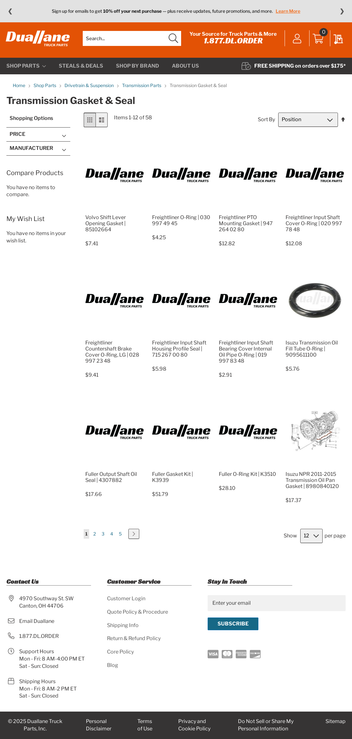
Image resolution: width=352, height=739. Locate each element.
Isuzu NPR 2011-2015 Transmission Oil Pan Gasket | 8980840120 (312, 483)
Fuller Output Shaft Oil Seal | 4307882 (111, 480)
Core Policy (120, 652)
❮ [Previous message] (10, 11)
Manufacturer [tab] (31, 151)
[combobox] (132, 40)
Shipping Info (123, 625)
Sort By (266, 122)
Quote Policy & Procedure (137, 612)
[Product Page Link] (114, 212)
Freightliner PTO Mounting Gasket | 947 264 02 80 (246, 226)
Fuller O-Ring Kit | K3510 (247, 477)
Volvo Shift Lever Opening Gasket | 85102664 (105, 226)
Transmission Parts (142, 88)
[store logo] (38, 40)
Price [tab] (17, 137)
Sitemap (335, 722)
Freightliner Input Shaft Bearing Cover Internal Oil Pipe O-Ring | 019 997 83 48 (246, 354)
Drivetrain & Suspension (90, 88)
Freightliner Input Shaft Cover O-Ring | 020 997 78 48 (314, 226)
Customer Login (126, 598)
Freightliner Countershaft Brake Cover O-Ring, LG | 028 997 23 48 (112, 354)
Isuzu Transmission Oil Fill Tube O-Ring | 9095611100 (312, 351)
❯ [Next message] (342, 11)
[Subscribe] (233, 623)
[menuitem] (26, 69)
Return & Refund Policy (134, 639)
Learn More (288, 11)
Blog (112, 665)
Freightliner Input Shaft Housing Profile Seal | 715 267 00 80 (179, 351)
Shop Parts (45, 88)
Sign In (296, 40)
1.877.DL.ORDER (232, 42)
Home (19, 88)
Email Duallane (36, 621)
